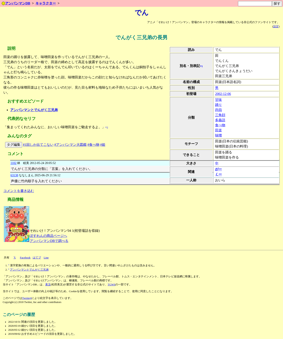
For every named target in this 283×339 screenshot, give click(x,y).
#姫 (102, 144)
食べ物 (220, 125)
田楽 (218, 130)
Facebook (25, 257)
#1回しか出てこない (38, 144)
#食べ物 (93, 144)
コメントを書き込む (18, 191)
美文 (48, 284)
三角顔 (220, 115)
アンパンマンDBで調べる (49, 241)
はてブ (37, 257)
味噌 (218, 135)
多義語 (220, 120)
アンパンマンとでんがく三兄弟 (34, 110)
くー (218, 174)
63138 (14, 175)
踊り (218, 105)
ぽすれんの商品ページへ (48, 236)
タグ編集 (13, 144)
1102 (13, 163)
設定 (276, 26)
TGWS (111, 284)
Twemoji (27, 298)
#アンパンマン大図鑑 (70, 144)
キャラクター (45, 3)
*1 (201, 66)
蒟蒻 (218, 110)
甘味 (218, 99)
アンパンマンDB (16, 3)
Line (46, 257)
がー (218, 169)
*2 (106, 127)
